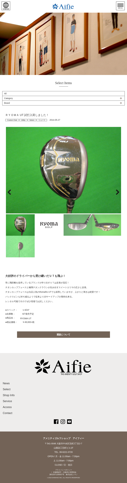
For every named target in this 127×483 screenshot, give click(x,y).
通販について (63, 334)
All (5, 93)
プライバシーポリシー (63, 470)
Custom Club (12, 120)
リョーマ (41, 120)
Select (32, 120)
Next (116, 192)
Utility (23, 120)
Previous (10, 192)
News (6, 383)
